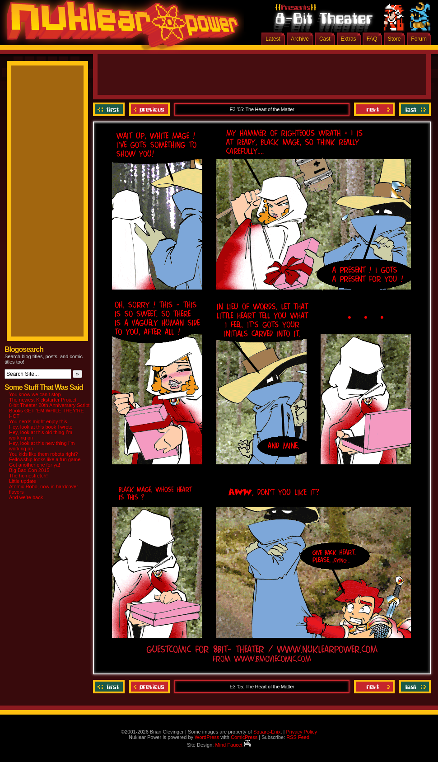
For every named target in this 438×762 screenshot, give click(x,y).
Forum (419, 39)
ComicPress (244, 737)
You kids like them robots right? (43, 454)
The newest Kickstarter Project (42, 399)
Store (394, 39)
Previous (149, 109)
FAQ (372, 39)
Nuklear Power (119, 27)
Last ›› (414, 109)
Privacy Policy (301, 731)
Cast (325, 39)
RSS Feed (297, 737)
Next (374, 109)
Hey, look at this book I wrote (40, 427)
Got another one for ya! (34, 464)
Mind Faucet (233, 745)
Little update (22, 481)
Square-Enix (267, 731)
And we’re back (26, 497)
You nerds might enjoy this (38, 421)
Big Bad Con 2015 (29, 470)
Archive (300, 39)
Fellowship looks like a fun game (44, 459)
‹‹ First (110, 109)
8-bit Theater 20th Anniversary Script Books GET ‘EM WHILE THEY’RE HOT (49, 410)
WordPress (207, 737)
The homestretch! (28, 475)
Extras (348, 39)
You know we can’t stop (35, 394)
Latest (273, 39)
